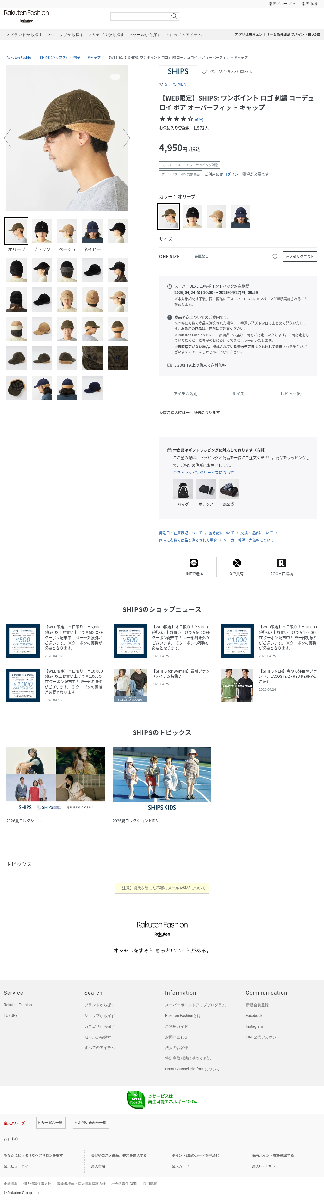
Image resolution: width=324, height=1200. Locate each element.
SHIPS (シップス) (53, 57)
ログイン (231, 174)
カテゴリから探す (99, 1026)
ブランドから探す (99, 1005)
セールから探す (97, 1037)
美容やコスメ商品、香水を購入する (119, 1156)
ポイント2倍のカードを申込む (195, 1156)
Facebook (254, 1015)
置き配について (221, 533)
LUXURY (11, 1015)
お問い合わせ (176, 1037)
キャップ (94, 57)
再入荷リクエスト (300, 256)
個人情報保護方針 (37, 1183)
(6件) (199, 119)
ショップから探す (99, 1015)
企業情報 (11, 1183)
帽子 (76, 57)
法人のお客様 (176, 1047)
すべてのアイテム (99, 1047)
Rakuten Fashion (53, 16)
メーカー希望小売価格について (248, 540)
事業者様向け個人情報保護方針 (81, 1183)
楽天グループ (280, 4)
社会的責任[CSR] (124, 1183)
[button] (7, 138)
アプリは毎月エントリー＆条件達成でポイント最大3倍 (277, 35)
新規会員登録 (257, 1005)
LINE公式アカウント (263, 1037)
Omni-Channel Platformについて (192, 1069)
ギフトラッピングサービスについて (203, 472)
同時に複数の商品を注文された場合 (188, 540)
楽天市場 (309, 4)
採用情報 (150, 1183)
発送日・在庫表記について (180, 533)
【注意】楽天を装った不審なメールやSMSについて (162, 888)
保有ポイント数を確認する (273, 1156)
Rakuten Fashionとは (183, 1015)
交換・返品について (256, 533)
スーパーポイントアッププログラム (195, 1005)
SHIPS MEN (175, 84)
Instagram (254, 1026)
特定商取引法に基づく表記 (188, 1058)
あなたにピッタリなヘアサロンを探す (33, 1156)
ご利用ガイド (176, 1026)
